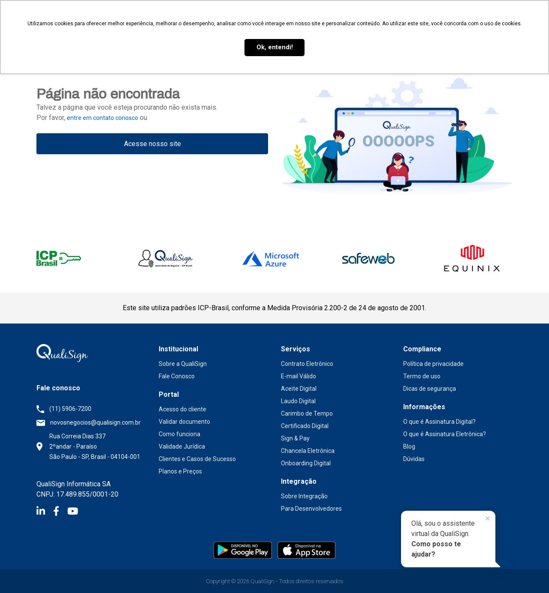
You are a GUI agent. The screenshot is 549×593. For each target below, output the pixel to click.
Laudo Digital (298, 401)
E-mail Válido (298, 376)
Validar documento (184, 421)
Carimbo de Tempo (307, 413)
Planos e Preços (180, 471)
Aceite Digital (299, 388)
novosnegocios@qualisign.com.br (95, 422)
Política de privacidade (433, 363)
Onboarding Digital (306, 463)
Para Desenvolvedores (311, 508)
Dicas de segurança (429, 388)
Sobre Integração (304, 496)
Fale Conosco (177, 376)
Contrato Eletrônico (307, 363)
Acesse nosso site (152, 144)
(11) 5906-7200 (70, 408)
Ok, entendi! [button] (274, 47)
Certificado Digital (305, 425)
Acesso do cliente (182, 409)
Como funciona (179, 434)
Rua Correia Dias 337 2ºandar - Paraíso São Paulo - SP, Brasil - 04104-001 (94, 446)
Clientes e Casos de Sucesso (197, 458)
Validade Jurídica (182, 446)
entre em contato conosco (102, 117)
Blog (409, 446)
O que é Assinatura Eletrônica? (444, 434)
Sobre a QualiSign (183, 363)
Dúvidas (414, 458)
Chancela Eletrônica (308, 450)
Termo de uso (421, 376)
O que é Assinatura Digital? (439, 421)
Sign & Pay (295, 438)
